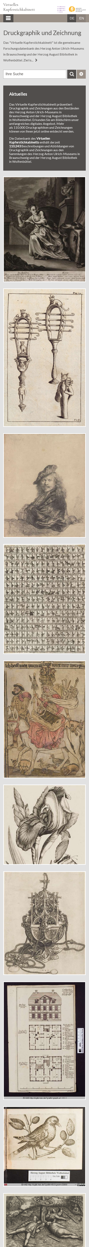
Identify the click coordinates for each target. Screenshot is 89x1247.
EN (81, 18)
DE (72, 18)
